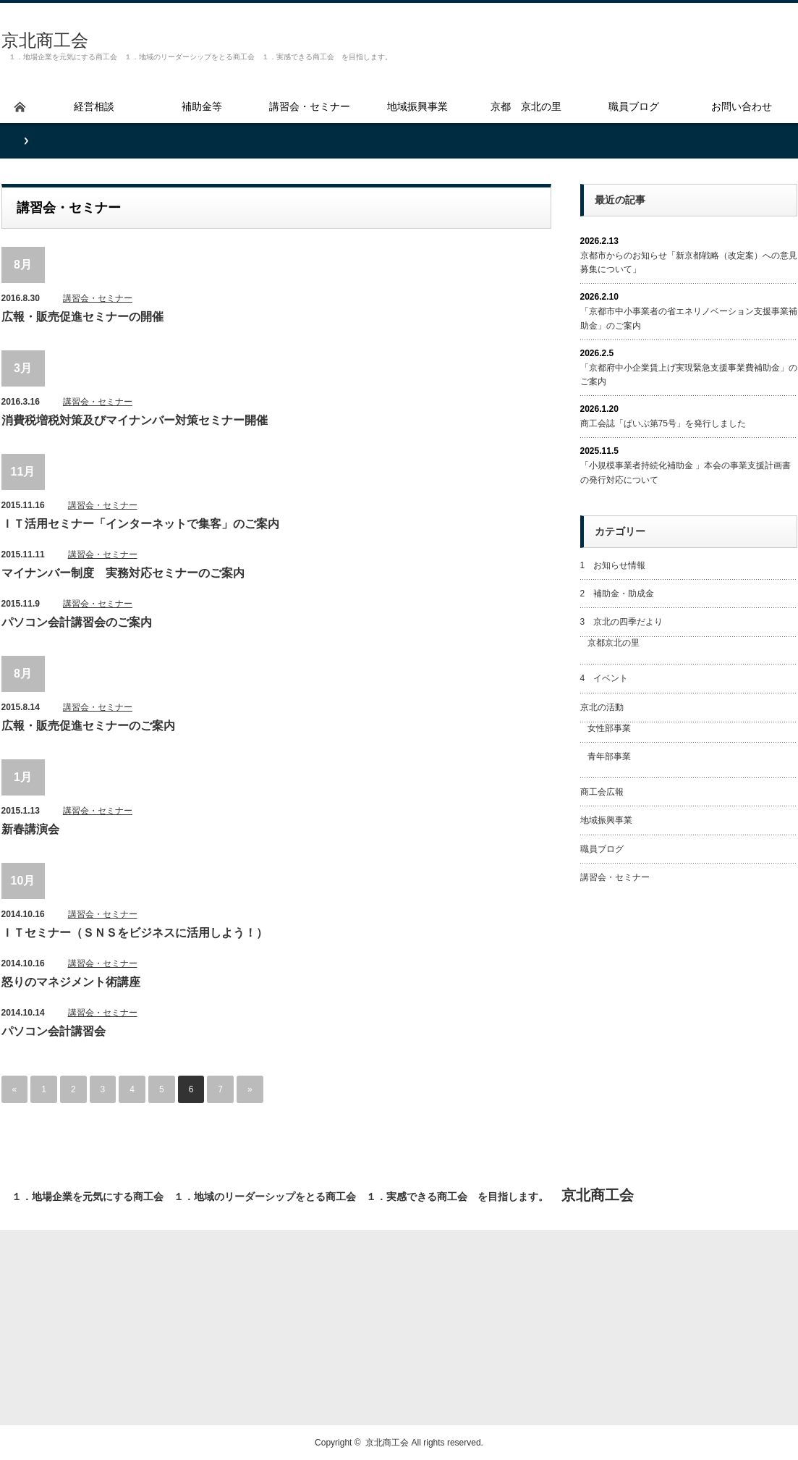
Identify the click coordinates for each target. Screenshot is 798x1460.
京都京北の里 (613, 643)
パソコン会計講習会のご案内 (76, 622)
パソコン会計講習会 (53, 1031)
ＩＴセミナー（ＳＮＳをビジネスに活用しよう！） (134, 933)
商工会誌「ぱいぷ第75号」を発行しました (663, 423)
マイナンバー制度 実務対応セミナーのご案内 (123, 573)
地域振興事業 (606, 820)
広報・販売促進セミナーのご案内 (88, 726)
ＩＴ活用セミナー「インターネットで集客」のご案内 (140, 524)
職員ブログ (602, 849)
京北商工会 (44, 40)
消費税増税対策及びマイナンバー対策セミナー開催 (134, 420)
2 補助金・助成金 (617, 593)
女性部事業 (609, 728)
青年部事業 (609, 756)
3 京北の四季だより (621, 622)
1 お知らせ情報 (613, 565)
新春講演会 (30, 829)
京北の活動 (602, 707)
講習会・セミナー (97, 298)
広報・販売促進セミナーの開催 (82, 317)
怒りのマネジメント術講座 (70, 982)
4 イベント (604, 678)
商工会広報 (602, 792)
